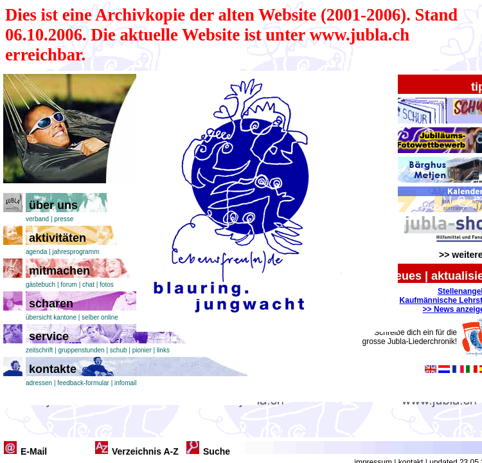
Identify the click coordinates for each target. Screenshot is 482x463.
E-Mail (34, 451)
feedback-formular (83, 382)
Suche (216, 451)
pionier (142, 350)
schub (118, 350)
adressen (39, 382)
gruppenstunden (81, 350)
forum (68, 284)
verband (37, 218)
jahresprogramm (76, 251)
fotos (107, 284)
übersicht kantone (51, 317)
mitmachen (59, 270)
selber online (100, 317)
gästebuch (40, 284)
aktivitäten (57, 238)
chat (88, 284)
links (163, 350)
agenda (36, 251)
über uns (53, 205)
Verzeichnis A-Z (145, 451)
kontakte (52, 369)
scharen (51, 303)
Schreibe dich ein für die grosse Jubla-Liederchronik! (409, 337)
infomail (125, 382)
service (49, 336)
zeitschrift (39, 350)
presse (63, 218)
